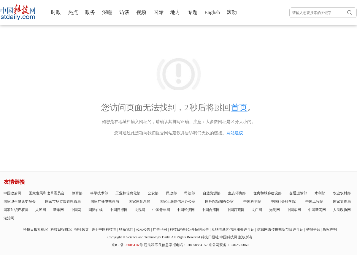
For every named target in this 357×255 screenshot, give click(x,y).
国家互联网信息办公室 (177, 201)
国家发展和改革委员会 (46, 193)
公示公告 (143, 229)
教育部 (77, 193)
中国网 (76, 210)
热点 (73, 12)
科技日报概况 (61, 229)
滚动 (232, 12)
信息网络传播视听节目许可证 (280, 229)
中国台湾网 (211, 210)
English (212, 12)
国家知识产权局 (16, 210)
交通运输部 (298, 193)
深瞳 (107, 12)
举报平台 (313, 229)
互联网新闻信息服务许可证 (233, 229)
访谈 (124, 12)
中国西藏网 (236, 210)
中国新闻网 (317, 210)
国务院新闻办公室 (219, 201)
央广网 (256, 210)
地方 (175, 12)
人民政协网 (342, 210)
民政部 (171, 193)
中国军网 (294, 210)
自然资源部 (211, 193)
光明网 (274, 210)
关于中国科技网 (103, 229)
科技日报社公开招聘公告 (189, 229)
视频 (141, 12)
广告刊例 (160, 229)
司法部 (189, 193)
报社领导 (81, 229)
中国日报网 (119, 210)
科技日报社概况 (35, 229)
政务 (90, 12)
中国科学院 (252, 201)
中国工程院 (314, 201)
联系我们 (126, 229)
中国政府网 (12, 193)
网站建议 (234, 133)
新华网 (58, 210)
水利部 (320, 193)
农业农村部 (342, 193)
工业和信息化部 (127, 193)
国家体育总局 (139, 201)
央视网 (139, 210)
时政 (56, 12)
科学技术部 (99, 193)
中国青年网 (161, 210)
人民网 (40, 210)
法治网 (9, 218)
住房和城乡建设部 (267, 193)
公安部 (153, 193)
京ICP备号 (127, 245)
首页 (239, 107)
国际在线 (95, 210)
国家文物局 (342, 201)
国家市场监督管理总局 (63, 201)
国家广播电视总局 (105, 201)
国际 (158, 12)
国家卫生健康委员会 (20, 201)
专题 (193, 12)
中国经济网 (186, 210)
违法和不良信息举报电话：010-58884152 (175, 245)
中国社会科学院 (283, 201)
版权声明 (330, 229)
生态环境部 (237, 193)
